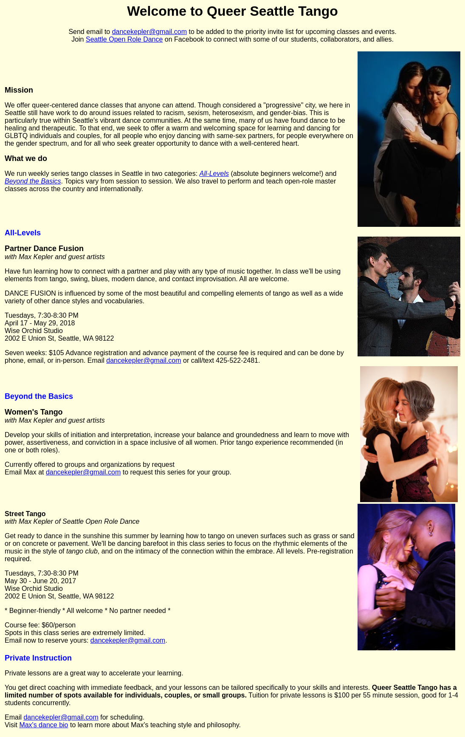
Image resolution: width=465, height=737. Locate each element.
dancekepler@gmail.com (149, 31)
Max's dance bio (43, 725)
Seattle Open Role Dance (124, 39)
